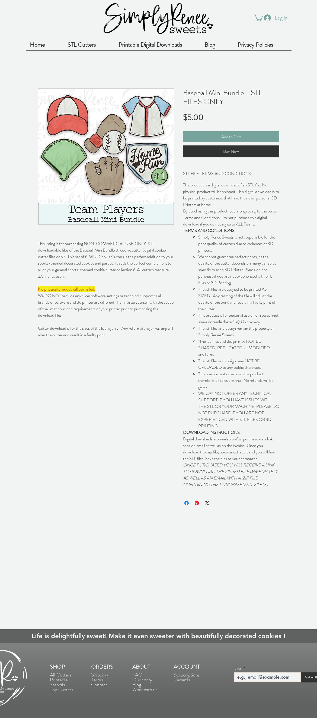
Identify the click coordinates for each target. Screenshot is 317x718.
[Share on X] (207, 503)
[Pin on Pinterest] (197, 503)
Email (238, 668)
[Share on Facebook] (186, 503)
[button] (258, 17)
